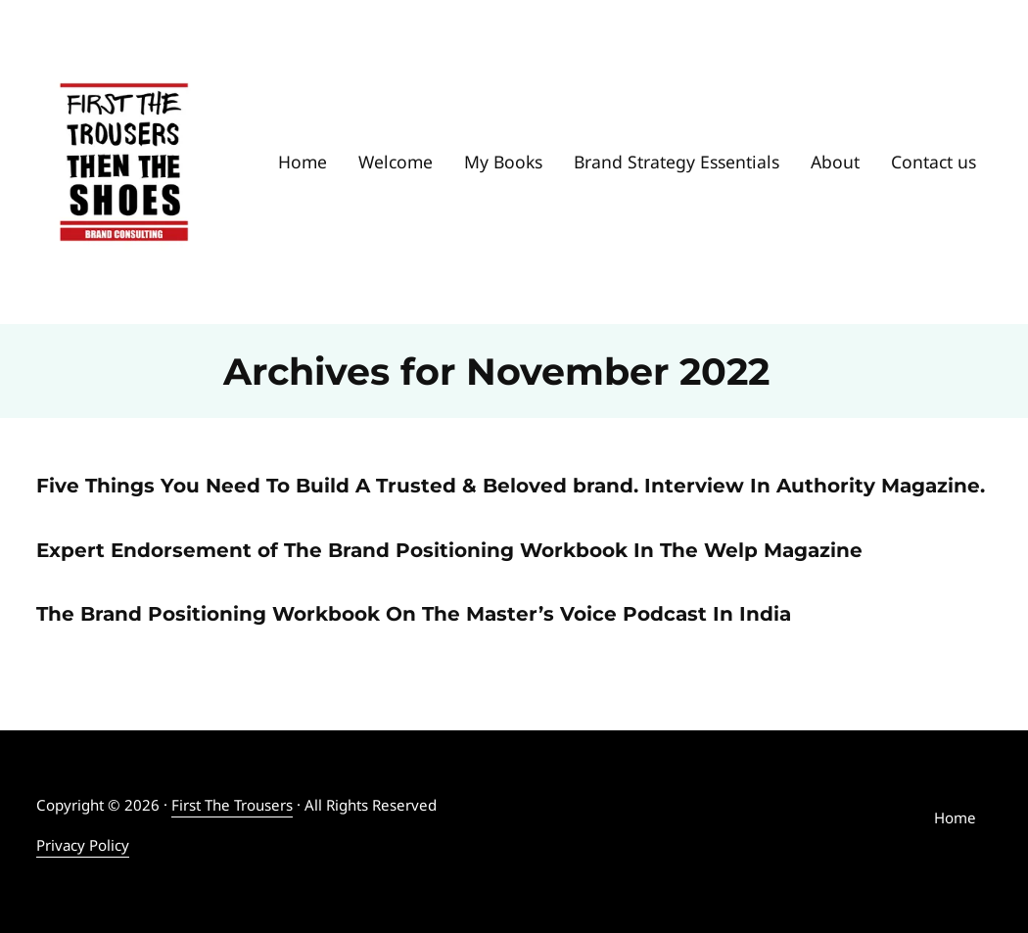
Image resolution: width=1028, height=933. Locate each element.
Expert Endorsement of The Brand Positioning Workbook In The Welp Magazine (449, 549)
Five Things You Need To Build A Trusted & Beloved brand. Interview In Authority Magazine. (510, 485)
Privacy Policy (82, 845)
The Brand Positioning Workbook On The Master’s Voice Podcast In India (413, 613)
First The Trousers (232, 805)
